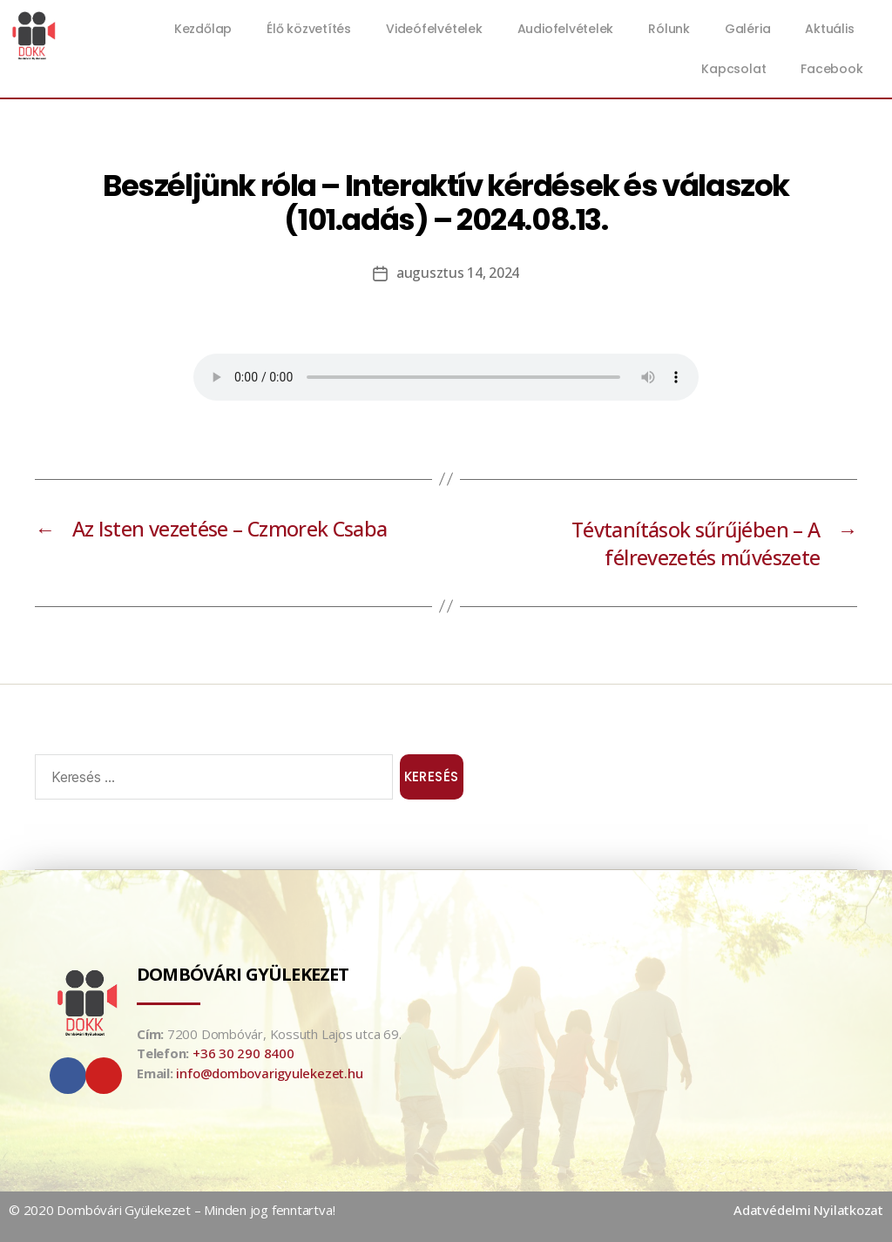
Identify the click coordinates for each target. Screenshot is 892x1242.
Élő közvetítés (309, 28)
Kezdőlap (203, 28)
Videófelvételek (434, 28)
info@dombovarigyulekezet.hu (269, 1073)
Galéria (747, 28)
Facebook (831, 69)
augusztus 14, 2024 (457, 272)
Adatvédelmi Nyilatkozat (808, 1209)
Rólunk (669, 28)
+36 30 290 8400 (243, 1053)
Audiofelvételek (565, 28)
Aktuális (833, 28)
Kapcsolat (733, 69)
